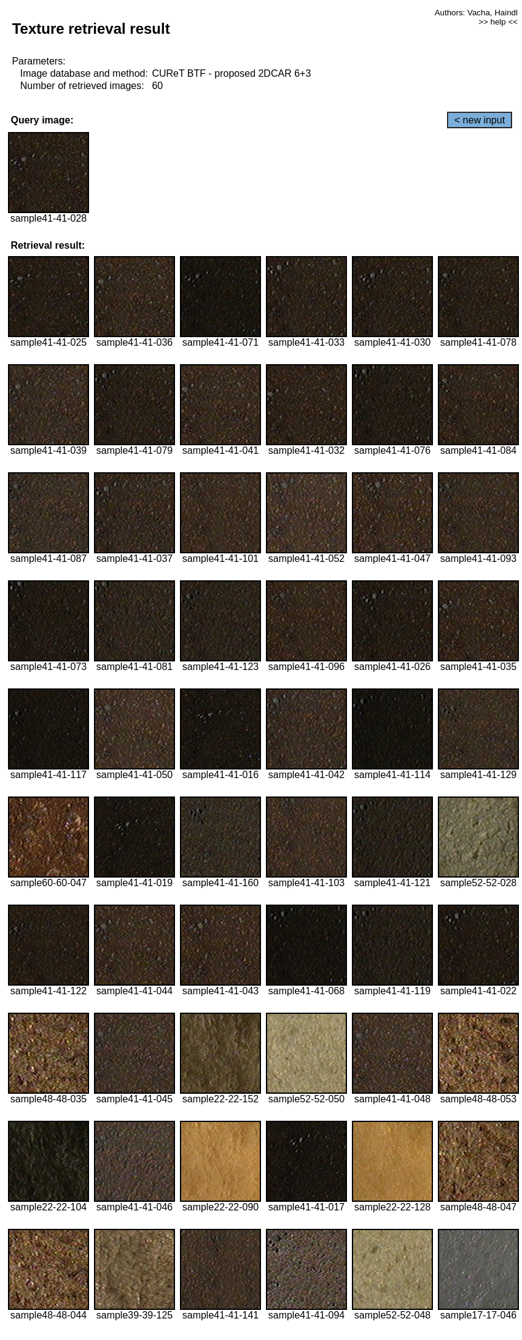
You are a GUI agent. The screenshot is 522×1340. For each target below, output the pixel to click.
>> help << (498, 21)
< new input (479, 120)
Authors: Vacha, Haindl (476, 12)
